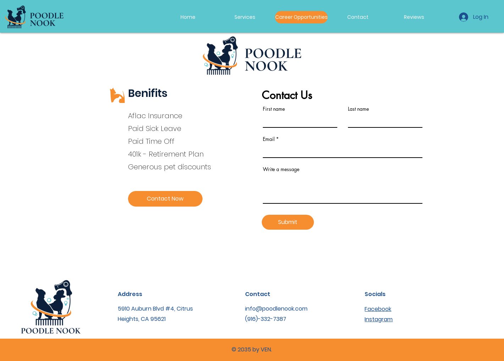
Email (269, 139)
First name (274, 108)
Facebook (378, 309)
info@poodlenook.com (276, 309)
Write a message (281, 169)
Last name (358, 108)
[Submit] (288, 222)
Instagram (379, 319)
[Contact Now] (165, 199)
